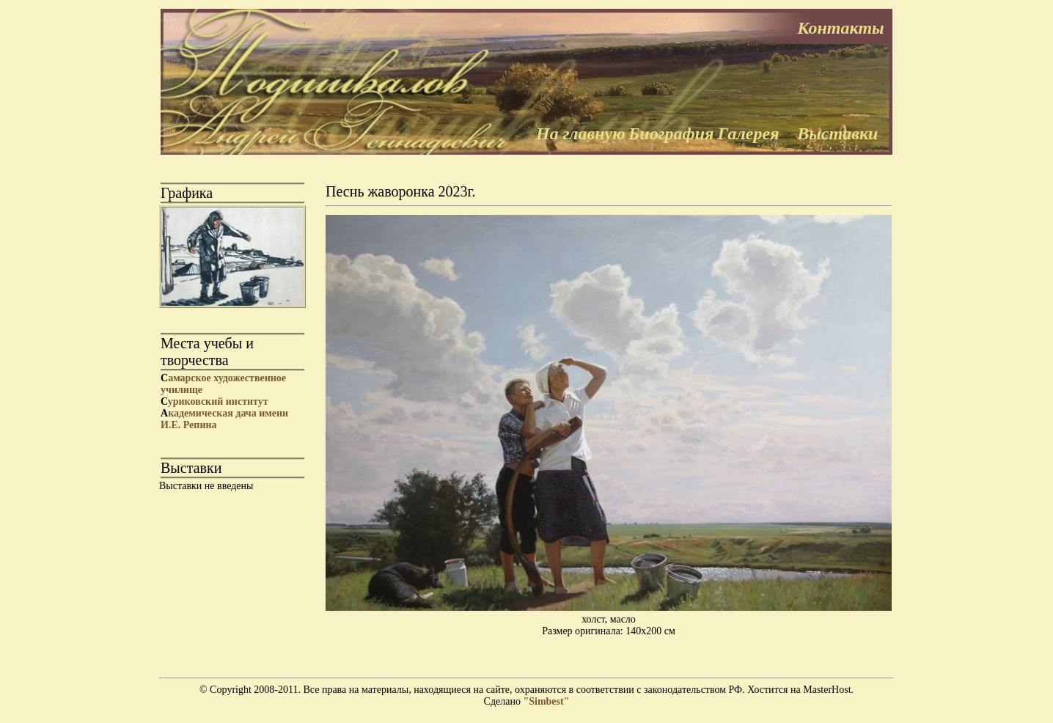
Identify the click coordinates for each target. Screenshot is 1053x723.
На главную (580, 133)
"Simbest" (546, 701)
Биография (670, 133)
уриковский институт (214, 401)
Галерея (748, 133)
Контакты (840, 27)
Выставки (837, 133)
